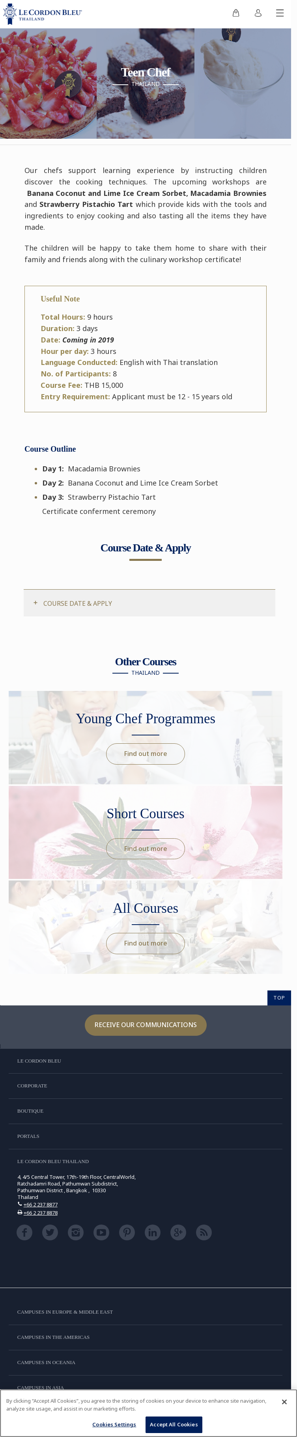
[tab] (149, 602)
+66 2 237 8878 (41, 1212)
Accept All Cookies (174, 1424)
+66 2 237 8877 (41, 1204)
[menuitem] (236, 14)
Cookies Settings (114, 1424)
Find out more (145, 753)
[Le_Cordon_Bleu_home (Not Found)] (44, 14)
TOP (279, 997)
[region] (148, 1413)
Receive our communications (146, 1024)
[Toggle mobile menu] (280, 14)
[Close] (284, 1402)
